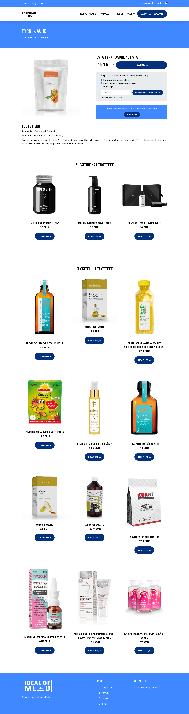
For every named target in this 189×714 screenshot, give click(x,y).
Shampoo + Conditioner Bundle (144, 223)
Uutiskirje (108, 86)
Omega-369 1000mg (94, 327)
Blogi (119, 13)
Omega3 (44, 37)
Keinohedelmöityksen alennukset (119, 83)
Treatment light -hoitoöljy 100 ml (44, 343)
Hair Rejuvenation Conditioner (94, 223)
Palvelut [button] (105, 13)
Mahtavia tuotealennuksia (116, 79)
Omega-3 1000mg (44, 524)
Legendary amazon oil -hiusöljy (94, 443)
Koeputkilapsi (88, 13)
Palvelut (105, 692)
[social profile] (42, 3)
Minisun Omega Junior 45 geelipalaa (45, 432)
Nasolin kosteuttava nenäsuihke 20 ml (44, 637)
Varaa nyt (132, 114)
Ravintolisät (31, 37)
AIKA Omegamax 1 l (94, 524)
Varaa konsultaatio (152, 14)
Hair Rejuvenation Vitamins (44, 223)
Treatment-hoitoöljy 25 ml (144, 443)
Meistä (104, 698)
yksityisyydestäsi (115, 97)
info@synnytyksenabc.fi (151, 3)
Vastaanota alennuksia (147, 92)
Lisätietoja (141, 65)
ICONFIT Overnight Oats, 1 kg (144, 537)
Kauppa (131, 13)
